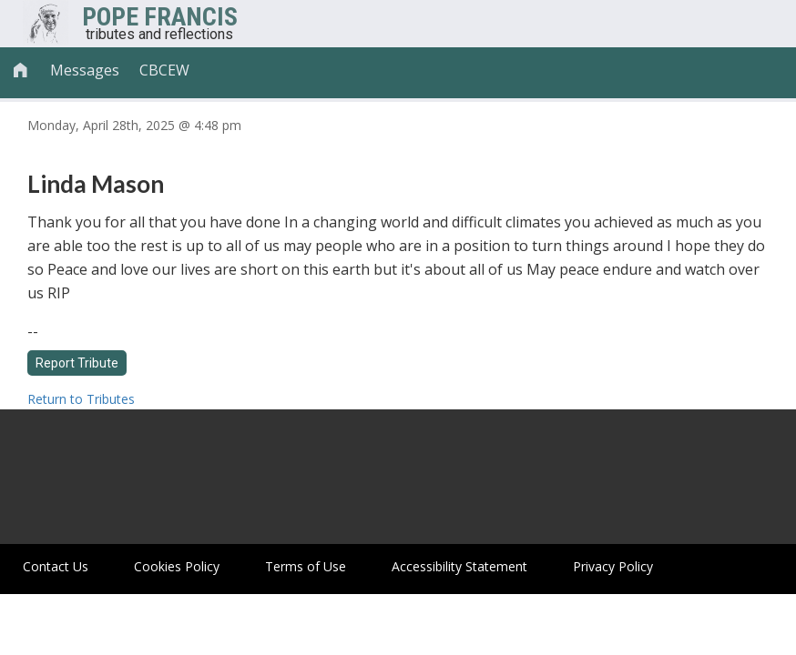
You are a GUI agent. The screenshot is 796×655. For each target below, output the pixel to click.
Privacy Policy (613, 566)
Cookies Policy (176, 566)
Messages (84, 70)
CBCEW (164, 70)
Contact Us (55, 566)
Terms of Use (305, 566)
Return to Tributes (81, 399)
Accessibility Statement (459, 566)
